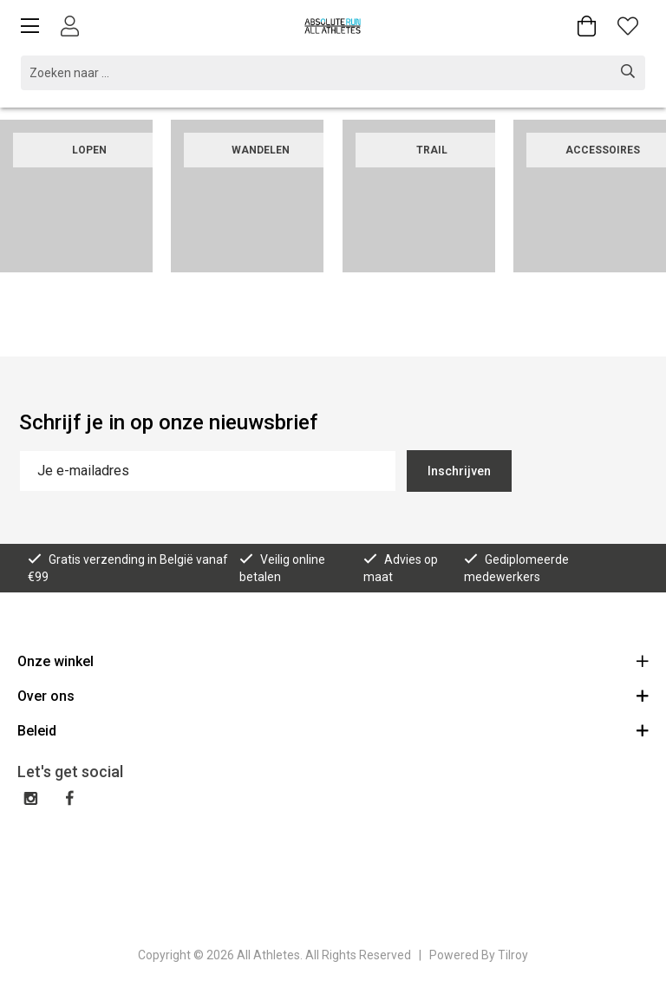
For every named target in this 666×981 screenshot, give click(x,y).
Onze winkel (333, 660)
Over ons (333, 695)
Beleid (333, 730)
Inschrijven (459, 471)
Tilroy (513, 955)
